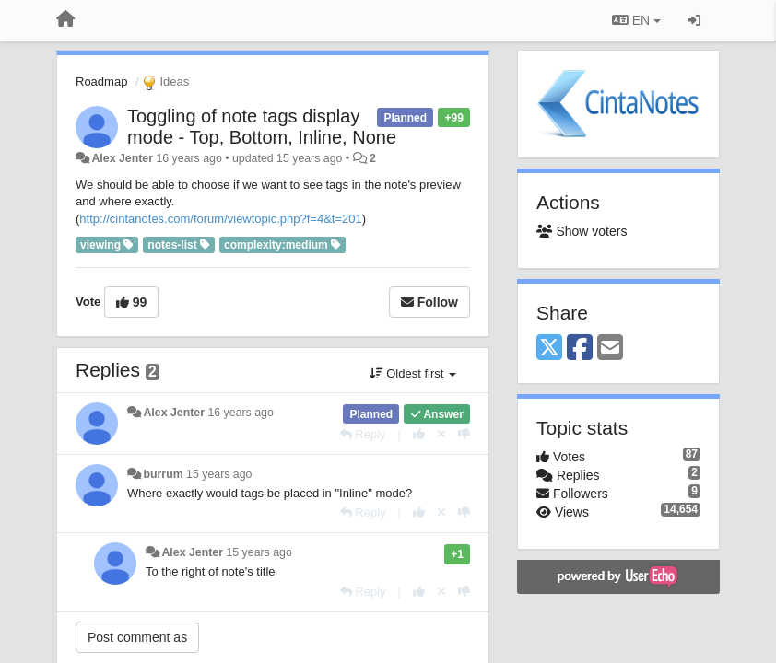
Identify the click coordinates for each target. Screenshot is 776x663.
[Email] (610, 348)
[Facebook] (580, 348)
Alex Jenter (122, 158)
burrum (162, 474)
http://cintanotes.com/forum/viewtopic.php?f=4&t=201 (220, 219)
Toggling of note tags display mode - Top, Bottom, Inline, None (261, 126)
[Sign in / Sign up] (694, 20)
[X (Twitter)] (549, 348)
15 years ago (219, 474)
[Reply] (363, 434)
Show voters (581, 231)
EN (636, 20)
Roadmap (101, 81)
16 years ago (240, 412)
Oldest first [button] (413, 373)
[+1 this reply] (419, 434)
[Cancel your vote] (441, 434)
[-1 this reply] (464, 434)
